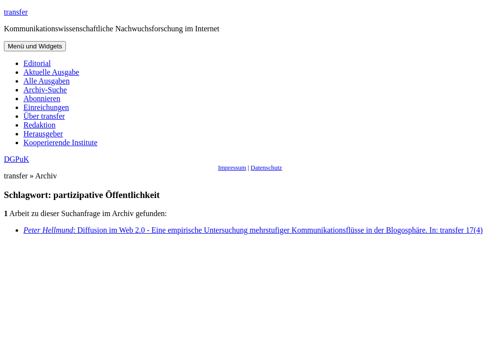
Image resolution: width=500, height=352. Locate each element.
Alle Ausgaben (46, 81)
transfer (16, 12)
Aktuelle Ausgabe (51, 72)
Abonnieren (42, 98)
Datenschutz (266, 167)
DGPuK (16, 159)
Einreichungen (46, 107)
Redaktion (39, 125)
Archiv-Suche (45, 90)
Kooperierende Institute (60, 142)
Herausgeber (43, 134)
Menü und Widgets (35, 46)
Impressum (232, 167)
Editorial (37, 63)
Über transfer (44, 116)
